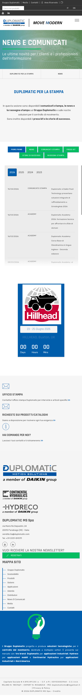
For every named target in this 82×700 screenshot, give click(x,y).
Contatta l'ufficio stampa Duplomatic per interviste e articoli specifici (36, 400)
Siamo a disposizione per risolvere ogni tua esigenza (28, 420)
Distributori (12, 595)
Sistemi (10, 582)
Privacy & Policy (41, 688)
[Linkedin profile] (8, 13)
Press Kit (71, 149)
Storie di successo (31, 155)
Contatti (34, 2)
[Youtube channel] (2, 13)
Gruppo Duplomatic (11, 2)
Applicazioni (12, 587)
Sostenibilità (12, 574)
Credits (57, 691)
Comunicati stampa (50, 149)
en (74, 8)
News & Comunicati (16, 599)
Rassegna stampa (55, 155)
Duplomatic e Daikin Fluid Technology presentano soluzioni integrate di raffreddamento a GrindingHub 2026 (62, 198)
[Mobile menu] (76, 20)
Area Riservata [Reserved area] (51, 2)
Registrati (14, 555)
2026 (12, 172)
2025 (21, 172)
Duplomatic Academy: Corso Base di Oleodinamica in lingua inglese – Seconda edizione (61, 245)
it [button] (68, 8)
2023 (39, 172)
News (60, 74)
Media (25, 2)
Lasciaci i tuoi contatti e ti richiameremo (22, 441)
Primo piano (16, 149)
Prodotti (11, 578)
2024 (30, 172)
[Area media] (62, 2)
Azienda (10, 591)
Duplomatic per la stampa (21, 74)
